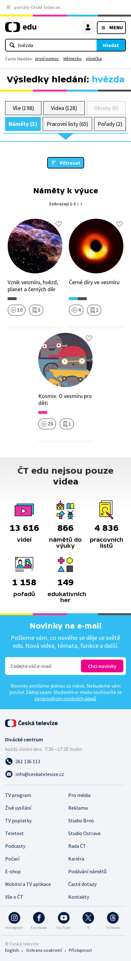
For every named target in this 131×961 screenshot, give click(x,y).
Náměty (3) (23, 123)
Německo (72, 58)
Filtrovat (70, 163)
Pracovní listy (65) (68, 123)
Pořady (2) (110, 123)
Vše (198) (23, 108)
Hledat (111, 45)
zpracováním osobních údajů (65, 698)
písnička (94, 58)
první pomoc (47, 58)
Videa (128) (64, 108)
